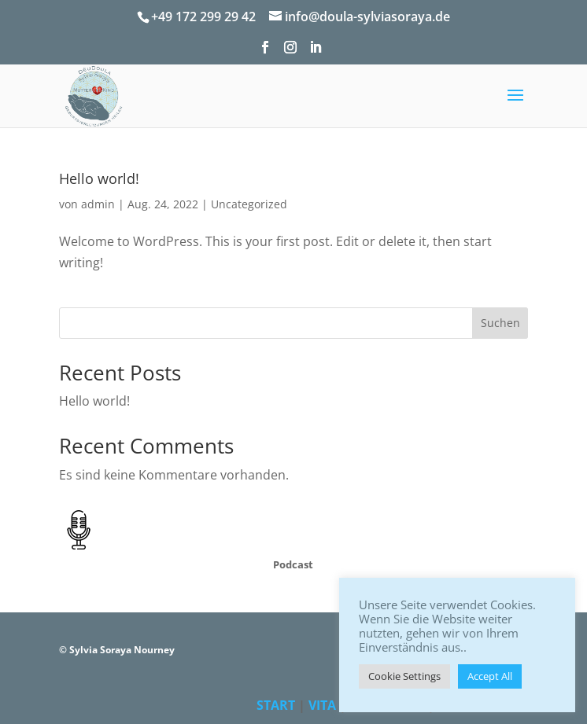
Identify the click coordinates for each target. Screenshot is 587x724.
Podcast (293, 564)
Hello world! (99, 178)
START (276, 705)
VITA (322, 705)
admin (98, 204)
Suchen (500, 322)
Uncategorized (249, 204)
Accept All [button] (489, 676)
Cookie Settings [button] (404, 676)
